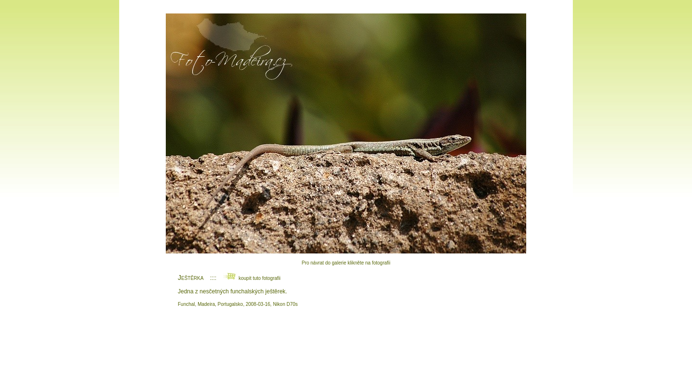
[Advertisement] (346, 348)
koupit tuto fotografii (252, 278)
